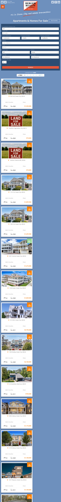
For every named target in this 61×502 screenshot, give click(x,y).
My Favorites (54, 20)
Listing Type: (5, 50)
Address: (4, 40)
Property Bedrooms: (6, 35)
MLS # (3, 45)
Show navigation (3, 7)
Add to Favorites (9, 102)
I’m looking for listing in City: (8, 26)
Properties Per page (6, 59)
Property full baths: (25, 35)
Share (22, 102)
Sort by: (33, 50)
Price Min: (4, 55)
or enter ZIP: (5, 31)
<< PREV (20, 75)
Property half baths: (45, 35)
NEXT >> (41, 75)
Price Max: (33, 55)
